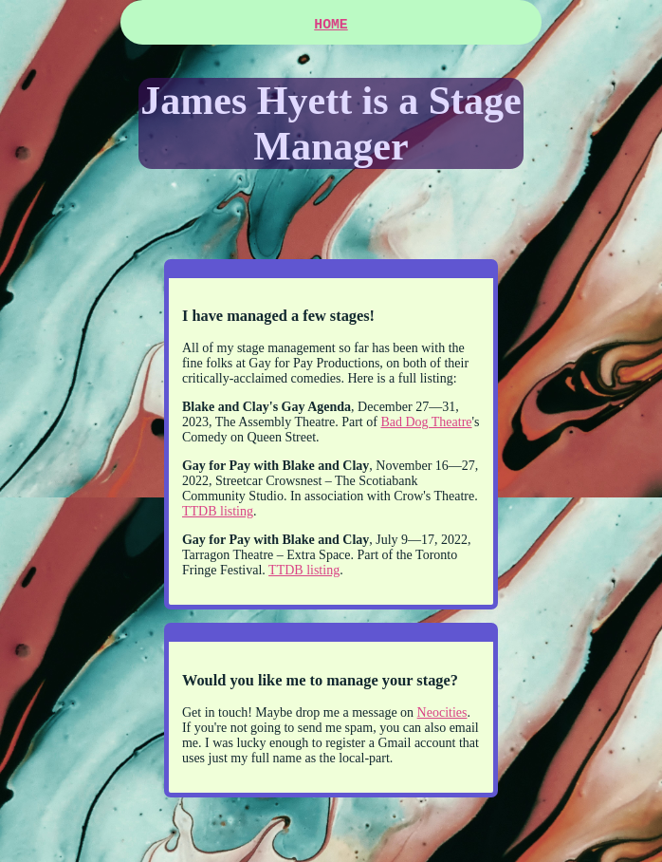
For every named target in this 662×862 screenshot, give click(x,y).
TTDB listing (217, 515)
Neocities (442, 716)
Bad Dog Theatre (425, 426)
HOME (330, 26)
